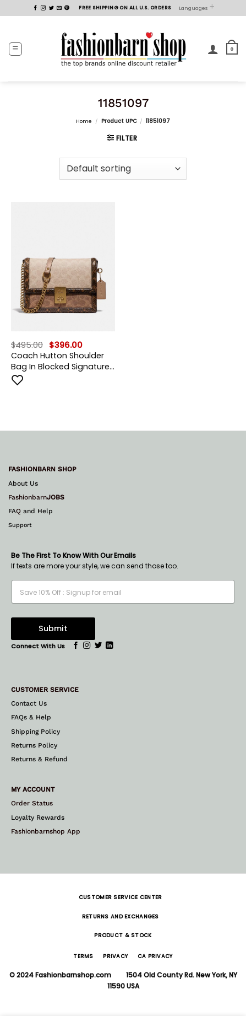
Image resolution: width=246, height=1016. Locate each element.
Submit (53, 628)
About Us (23, 483)
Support (20, 525)
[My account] (212, 49)
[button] (15, 49)
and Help (37, 511)
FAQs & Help (31, 717)
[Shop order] (122, 169)
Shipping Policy (35, 731)
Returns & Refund (39, 759)
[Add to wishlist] (18, 379)
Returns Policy (34, 745)
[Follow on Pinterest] (66, 8)
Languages (197, 8)
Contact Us (29, 703)
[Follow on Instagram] (43, 8)
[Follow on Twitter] (51, 8)
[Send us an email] (59, 8)
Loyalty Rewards (37, 817)
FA (12, 511)
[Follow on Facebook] (35, 8)
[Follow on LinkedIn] (109, 646)
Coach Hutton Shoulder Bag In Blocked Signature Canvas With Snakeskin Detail (60, 361)
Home (84, 121)
